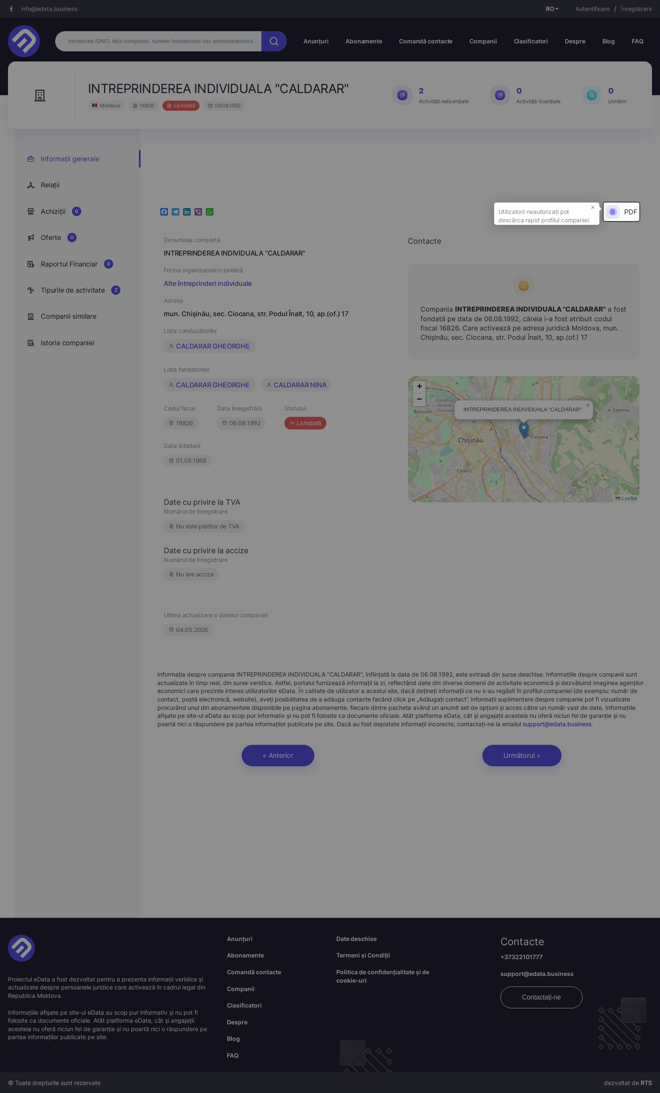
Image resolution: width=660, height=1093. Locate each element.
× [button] (593, 207)
